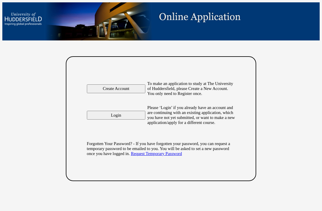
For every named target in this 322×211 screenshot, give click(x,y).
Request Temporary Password (156, 153)
